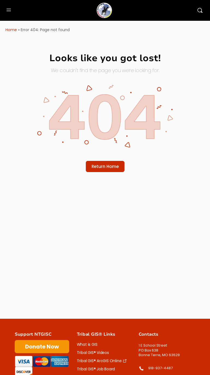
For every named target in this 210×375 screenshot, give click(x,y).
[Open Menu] (8, 10)
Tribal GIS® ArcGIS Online (99, 361)
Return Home (105, 166)
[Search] (200, 10)
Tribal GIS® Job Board (96, 369)
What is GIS (87, 344)
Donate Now (42, 346)
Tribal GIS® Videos (93, 352)
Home (11, 30)
